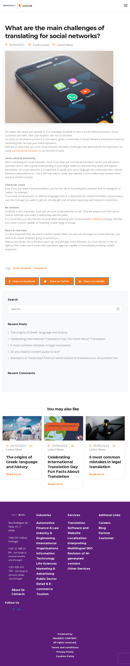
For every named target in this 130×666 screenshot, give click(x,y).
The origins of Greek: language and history (38, 332)
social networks (22, 268)
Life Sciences (46, 563)
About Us (18, 590)
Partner (104, 533)
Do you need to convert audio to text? (35, 352)
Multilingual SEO (80, 548)
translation (40, 268)
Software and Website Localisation (78, 533)
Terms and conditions (65, 647)
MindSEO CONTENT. (65, 638)
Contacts (18, 594)
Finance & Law (47, 528)
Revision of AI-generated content (79, 558)
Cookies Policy (65, 656)
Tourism (42, 594)
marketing (96, 219)
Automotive (45, 523)
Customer (106, 538)
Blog (102, 528)
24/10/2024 (18, 446)
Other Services (79, 568)
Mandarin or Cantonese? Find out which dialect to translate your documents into (64, 358)
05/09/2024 (101, 446)
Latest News (65, 45)
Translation (76, 523)
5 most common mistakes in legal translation (40, 345)
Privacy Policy (65, 651)
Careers (105, 523)
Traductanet (40, 45)
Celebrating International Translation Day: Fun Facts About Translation (57, 339)
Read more (13, 474)
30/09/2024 (59, 446)
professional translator (26, 150)
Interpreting (77, 543)
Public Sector (46, 578)
